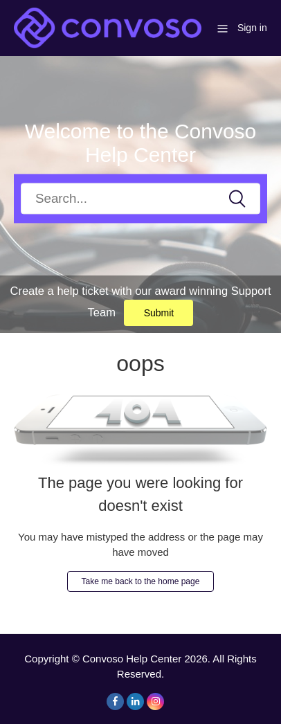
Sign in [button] (252, 27)
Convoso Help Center (131, 658)
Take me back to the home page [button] (141, 581)
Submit (159, 312)
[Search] (140, 198)
